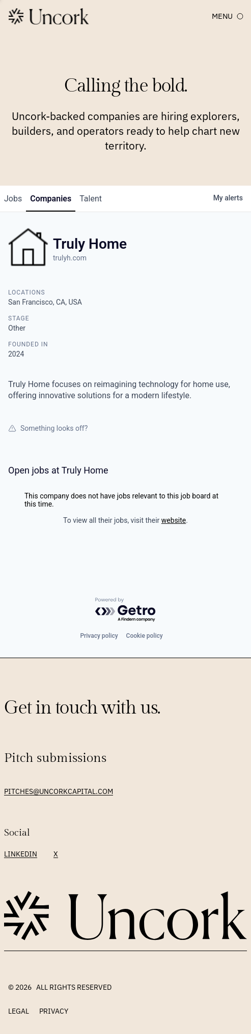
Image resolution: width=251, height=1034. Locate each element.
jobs (13, 198)
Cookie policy (144, 635)
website (173, 520)
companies (50, 198)
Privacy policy (99, 635)
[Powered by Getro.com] (125, 610)
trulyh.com (70, 258)
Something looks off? (48, 428)
